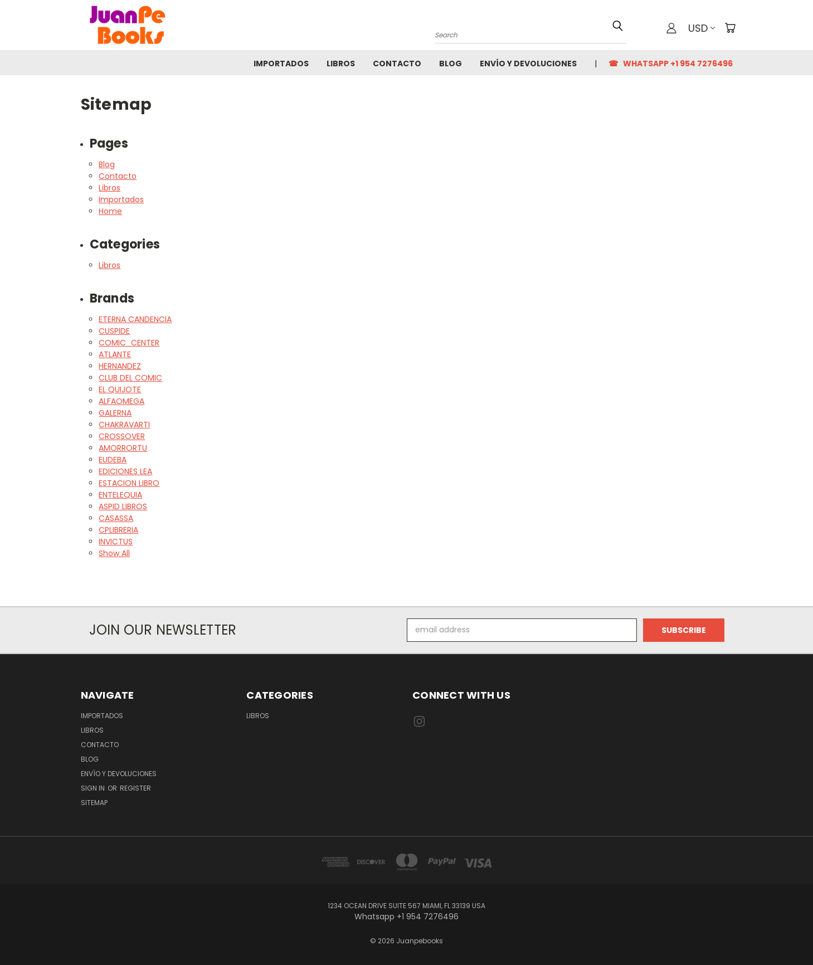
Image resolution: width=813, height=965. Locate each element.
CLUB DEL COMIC (130, 377)
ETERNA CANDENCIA (135, 319)
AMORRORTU (123, 448)
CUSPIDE (114, 331)
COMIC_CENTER (129, 342)
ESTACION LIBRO (129, 483)
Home (110, 211)
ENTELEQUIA (120, 494)
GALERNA (115, 412)
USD (701, 28)
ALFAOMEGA (121, 401)
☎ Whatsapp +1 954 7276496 (670, 63)
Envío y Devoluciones (528, 63)
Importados (281, 63)
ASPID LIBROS (123, 506)
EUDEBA (112, 459)
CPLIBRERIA (118, 529)
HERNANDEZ (120, 366)
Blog (450, 63)
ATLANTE (115, 354)
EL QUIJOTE (120, 389)
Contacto (397, 63)
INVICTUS (116, 541)
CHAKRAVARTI (124, 424)
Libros (341, 63)
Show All (114, 553)
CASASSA (116, 518)
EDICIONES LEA (125, 471)
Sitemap (94, 802)
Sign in (93, 788)
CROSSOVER (122, 436)
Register (135, 788)
